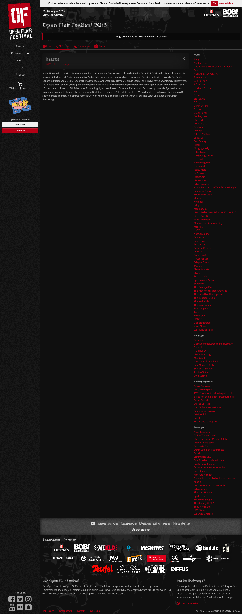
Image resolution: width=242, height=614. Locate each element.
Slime (197, 272)
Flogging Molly (201, 148)
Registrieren (20, 124)
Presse (20, 74)
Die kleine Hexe (202, 403)
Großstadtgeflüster (203, 155)
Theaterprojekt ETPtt (204, 503)
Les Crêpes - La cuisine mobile (209, 485)
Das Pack (198, 120)
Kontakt (81, 610)
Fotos (99, 46)
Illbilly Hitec (200, 169)
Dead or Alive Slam (204, 442)
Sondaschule (200, 276)
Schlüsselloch (201, 488)
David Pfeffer (201, 123)
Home (20, 46)
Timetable (82, 46)
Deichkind (199, 127)
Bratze (197, 95)
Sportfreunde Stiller (204, 280)
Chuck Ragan (200, 112)
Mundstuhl (199, 357)
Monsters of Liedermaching (208, 223)
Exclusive (198, 137)
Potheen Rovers (202, 248)
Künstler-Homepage (57, 64)
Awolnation (200, 77)
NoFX (197, 230)
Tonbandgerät (201, 308)
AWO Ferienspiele (203, 389)
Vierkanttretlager (202, 322)
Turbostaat (199, 315)
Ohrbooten (199, 237)
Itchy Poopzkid (201, 183)
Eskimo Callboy (202, 134)
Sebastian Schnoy (203, 368)
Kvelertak (198, 201)
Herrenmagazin (202, 162)
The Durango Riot (203, 287)
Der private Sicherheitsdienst (209, 449)
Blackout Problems (203, 88)
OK (214, 3)
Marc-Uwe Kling (202, 354)
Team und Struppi (203, 499)
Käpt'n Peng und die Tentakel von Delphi (215, 187)
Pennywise (199, 240)
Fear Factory (200, 141)
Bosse (197, 91)
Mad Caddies (200, 208)
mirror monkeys (202, 219)
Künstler (62, 46)
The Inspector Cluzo (204, 297)
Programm (20, 53)
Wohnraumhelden (203, 513)
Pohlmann (199, 244)
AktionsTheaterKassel (205, 435)
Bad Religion (200, 80)
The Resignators (202, 304)
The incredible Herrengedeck (208, 294)
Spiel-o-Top (200, 496)
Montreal (198, 226)
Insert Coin (199, 176)
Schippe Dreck (201, 262)
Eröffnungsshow (202, 456)
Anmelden (20, 130)
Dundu (197, 453)
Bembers (198, 340)
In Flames (199, 173)
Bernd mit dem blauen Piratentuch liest (214, 396)
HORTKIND (200, 350)
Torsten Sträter (201, 372)
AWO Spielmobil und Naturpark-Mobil (214, 393)
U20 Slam (199, 510)
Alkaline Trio (200, 62)
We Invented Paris (203, 329)
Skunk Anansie (201, 269)
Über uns (95, 610)
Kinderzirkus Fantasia (204, 410)
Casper (197, 109)
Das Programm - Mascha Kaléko (211, 439)
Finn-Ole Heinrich (203, 474)
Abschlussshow (202, 431)
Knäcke (197, 481)
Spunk (197, 418)
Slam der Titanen (203, 492)
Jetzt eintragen (141, 529)
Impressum (48, 610)
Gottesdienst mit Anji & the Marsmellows (215, 478)
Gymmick (199, 347)
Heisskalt (198, 159)
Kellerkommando (203, 194)
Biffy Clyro (199, 84)
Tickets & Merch (20, 86)
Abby (196, 59)
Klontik (197, 198)
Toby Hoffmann (202, 506)
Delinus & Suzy (202, 446)
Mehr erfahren (226, 3)
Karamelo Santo (202, 191)
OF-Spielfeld (200, 414)
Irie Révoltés (200, 180)
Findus (197, 144)
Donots (198, 130)
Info (47, 46)
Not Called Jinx (201, 233)
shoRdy (198, 265)
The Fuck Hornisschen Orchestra (210, 290)
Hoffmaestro (200, 166)
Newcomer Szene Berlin (206, 361)
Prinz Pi (198, 251)
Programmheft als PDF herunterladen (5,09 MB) (141, 36)
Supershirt (199, 283)
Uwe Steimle (200, 375)
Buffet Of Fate (201, 105)
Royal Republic (201, 258)
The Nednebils (201, 301)
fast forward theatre (204, 463)
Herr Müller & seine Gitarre (207, 407)
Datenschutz (65, 610)
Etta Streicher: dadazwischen (209, 460)
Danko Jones (200, 116)
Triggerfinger (200, 312)
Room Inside (200, 255)
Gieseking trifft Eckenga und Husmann (213, 343)
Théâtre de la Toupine (205, 421)
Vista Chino (200, 326)
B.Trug (197, 102)
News (20, 60)
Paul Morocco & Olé (204, 365)
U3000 (198, 319)
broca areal (199, 98)
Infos (20, 67)
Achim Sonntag (202, 386)
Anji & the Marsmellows (206, 73)
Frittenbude (200, 151)
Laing (196, 205)
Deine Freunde (201, 400)
